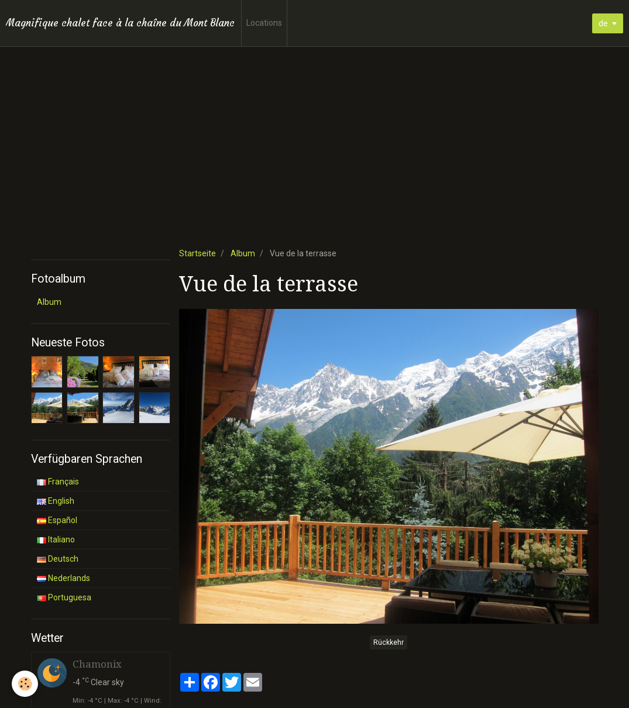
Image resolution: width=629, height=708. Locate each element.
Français (58, 481)
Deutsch (57, 558)
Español (57, 520)
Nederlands (63, 578)
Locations (264, 23)
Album (243, 253)
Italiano (56, 539)
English (55, 501)
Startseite (197, 253)
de (603, 23)
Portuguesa (64, 597)
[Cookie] (25, 684)
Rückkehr (388, 642)
